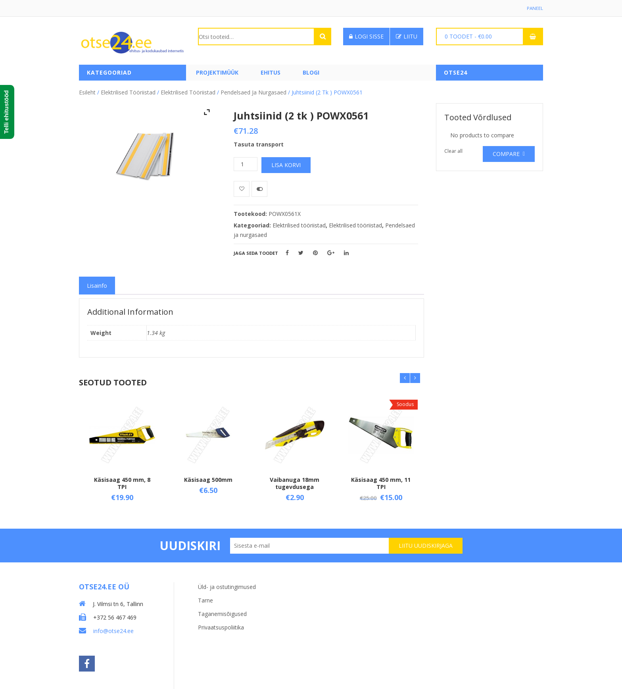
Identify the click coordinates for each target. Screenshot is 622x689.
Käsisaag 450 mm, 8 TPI (122, 482)
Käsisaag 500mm (208, 478)
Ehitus (270, 72)
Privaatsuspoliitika (221, 624)
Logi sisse (366, 36)
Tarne (205, 597)
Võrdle (259, 188)
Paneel (534, 8)
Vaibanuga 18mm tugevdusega (294, 482)
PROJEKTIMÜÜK (217, 72)
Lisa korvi (286, 163)
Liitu (406, 36)
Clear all (453, 149)
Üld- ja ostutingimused (227, 584)
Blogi (311, 72)
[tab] (97, 284)
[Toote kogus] (245, 163)
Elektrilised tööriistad (128, 91)
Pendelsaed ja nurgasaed (253, 91)
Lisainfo (97, 284)
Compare (506, 152)
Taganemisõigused (222, 611)
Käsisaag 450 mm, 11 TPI (381, 482)
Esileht (87, 91)
